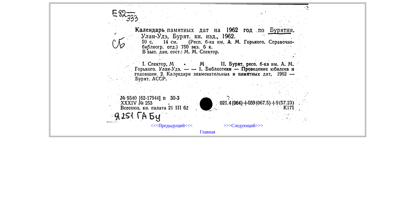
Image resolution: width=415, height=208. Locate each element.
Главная (207, 131)
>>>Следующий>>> (243, 125)
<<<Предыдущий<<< (172, 125)
